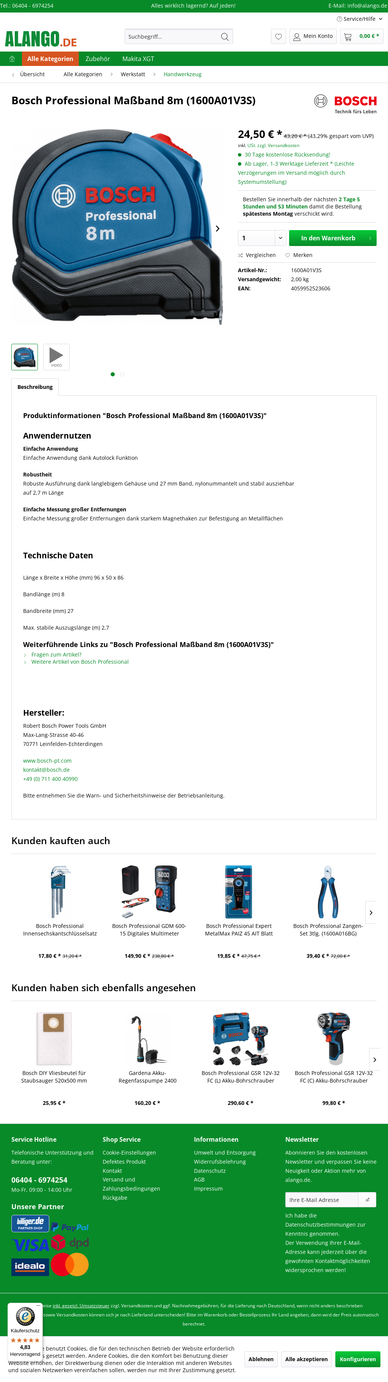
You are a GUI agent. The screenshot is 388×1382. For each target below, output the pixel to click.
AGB (199, 1179)
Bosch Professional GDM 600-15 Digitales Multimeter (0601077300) (149, 929)
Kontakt (112, 1170)
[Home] (12, 59)
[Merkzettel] (278, 36)
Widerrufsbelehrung (220, 1161)
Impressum (208, 1188)
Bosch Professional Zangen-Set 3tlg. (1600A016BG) (328, 929)
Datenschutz (210, 1170)
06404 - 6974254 (39, 1180)
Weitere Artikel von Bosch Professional (76, 661)
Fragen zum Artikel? (52, 654)
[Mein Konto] (313, 36)
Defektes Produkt (124, 1161)
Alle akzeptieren (306, 1359)
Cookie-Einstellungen (129, 1152)
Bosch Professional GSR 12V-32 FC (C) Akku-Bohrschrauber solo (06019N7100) (334, 1076)
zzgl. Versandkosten (278, 145)
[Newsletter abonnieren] (367, 1199)
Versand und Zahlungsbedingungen (131, 1184)
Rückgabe (115, 1197)
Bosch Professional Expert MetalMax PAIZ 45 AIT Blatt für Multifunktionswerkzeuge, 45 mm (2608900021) (239, 929)
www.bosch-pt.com (47, 760)
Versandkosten (137, 1305)
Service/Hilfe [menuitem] (357, 18)
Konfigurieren (358, 1359)
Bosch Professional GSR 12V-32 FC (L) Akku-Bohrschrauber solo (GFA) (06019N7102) (241, 1076)
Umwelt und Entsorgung (225, 1152)
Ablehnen (261, 1359)
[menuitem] (179, 36)
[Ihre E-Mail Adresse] (321, 1199)
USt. (251, 145)
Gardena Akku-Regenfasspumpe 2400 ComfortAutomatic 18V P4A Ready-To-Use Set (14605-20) (147, 1076)
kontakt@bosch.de (46, 769)
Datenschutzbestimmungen (320, 1224)
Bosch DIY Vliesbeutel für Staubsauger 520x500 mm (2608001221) (54, 1076)
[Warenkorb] (361, 36)
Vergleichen (257, 255)
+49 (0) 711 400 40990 (50, 778)
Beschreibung (35, 386)
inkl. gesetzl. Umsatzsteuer (81, 1305)
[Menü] (38, 1307)
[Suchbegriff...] (179, 36)
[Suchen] (225, 36)
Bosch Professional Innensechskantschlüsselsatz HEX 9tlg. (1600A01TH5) (60, 929)
